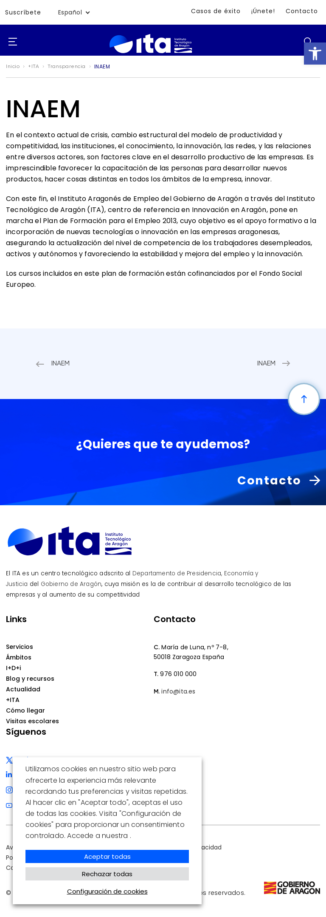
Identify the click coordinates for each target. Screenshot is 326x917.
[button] (315, 53)
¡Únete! (263, 11)
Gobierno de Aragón (71, 584)
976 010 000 (178, 674)
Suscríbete (23, 12)
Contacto (302, 11)
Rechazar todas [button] (107, 873)
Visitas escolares (32, 721)
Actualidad (23, 689)
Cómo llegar (25, 710)
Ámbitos (18, 657)
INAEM (60, 363)
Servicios (19, 646)
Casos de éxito (216, 11)
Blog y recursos (30, 678)
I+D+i (13, 668)
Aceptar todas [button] (107, 856)
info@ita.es (178, 691)
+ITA (13, 700)
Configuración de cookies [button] (107, 891)
